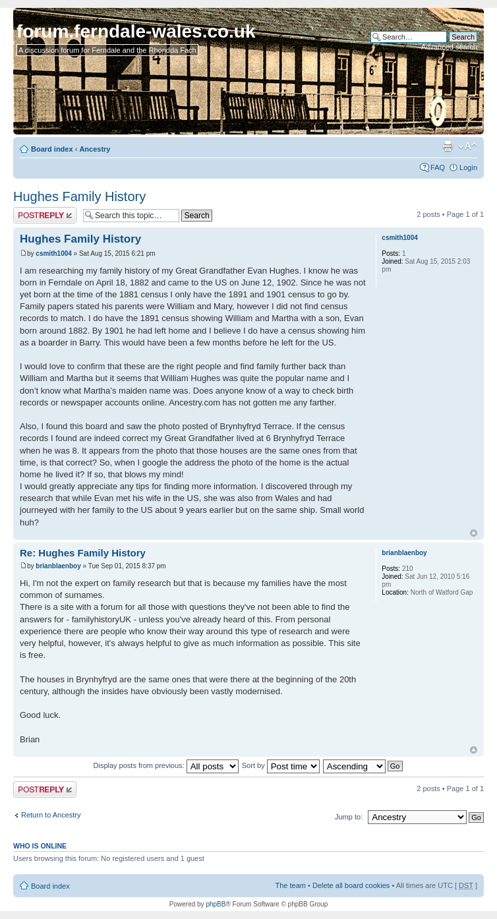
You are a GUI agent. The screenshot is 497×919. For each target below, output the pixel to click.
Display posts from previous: (166, 765)
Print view (447, 146)
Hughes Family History (79, 196)
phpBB (215, 904)
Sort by (281, 765)
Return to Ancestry (51, 815)
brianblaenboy (58, 566)
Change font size (467, 146)
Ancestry (94, 149)
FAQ (437, 167)
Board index (52, 149)
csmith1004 (53, 253)
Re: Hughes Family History (83, 552)
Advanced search (449, 47)
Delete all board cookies (351, 885)
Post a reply (44, 215)
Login (468, 167)
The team (291, 885)
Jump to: (349, 817)
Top (473, 533)
